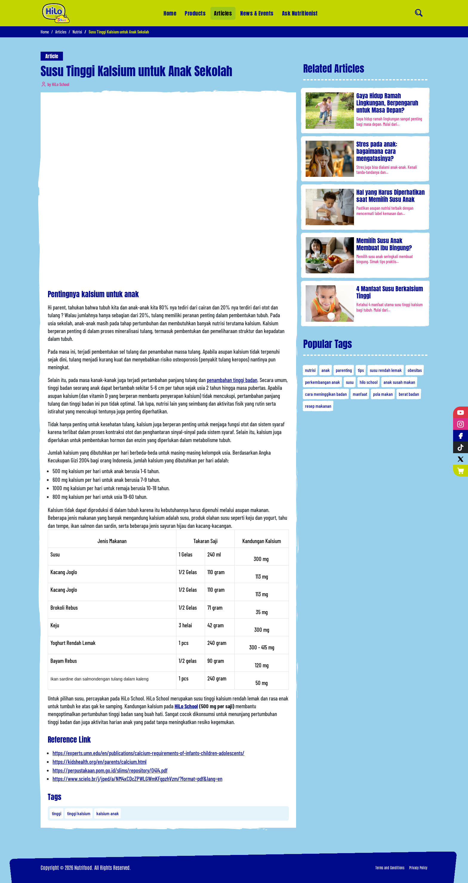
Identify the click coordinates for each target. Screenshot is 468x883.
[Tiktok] (460, 447)
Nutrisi (77, 31)
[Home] (56, 13)
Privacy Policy (418, 867)
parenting (344, 370)
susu (350, 382)
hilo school (369, 382)
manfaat (360, 394)
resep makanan (318, 406)
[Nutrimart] (460, 470)
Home (170, 13)
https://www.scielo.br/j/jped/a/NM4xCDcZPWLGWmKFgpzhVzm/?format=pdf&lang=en (137, 778)
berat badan (409, 394)
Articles (223, 13)
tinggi (56, 813)
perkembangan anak (322, 382)
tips (361, 370)
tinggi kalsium (78, 813)
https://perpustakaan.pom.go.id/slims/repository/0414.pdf (110, 770)
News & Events (257, 13)
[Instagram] (460, 424)
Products (195, 13)
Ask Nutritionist (300, 11)
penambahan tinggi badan (232, 379)
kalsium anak (107, 813)
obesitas (415, 370)
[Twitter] (460, 459)
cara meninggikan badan (326, 394)
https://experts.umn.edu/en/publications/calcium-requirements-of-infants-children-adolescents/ (148, 752)
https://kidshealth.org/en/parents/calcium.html (100, 761)
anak (325, 370)
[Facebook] (460, 436)
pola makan (383, 394)
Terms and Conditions (389, 867)
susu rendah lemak (386, 370)
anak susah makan (399, 382)
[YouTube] (460, 412)
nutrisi (310, 370)
